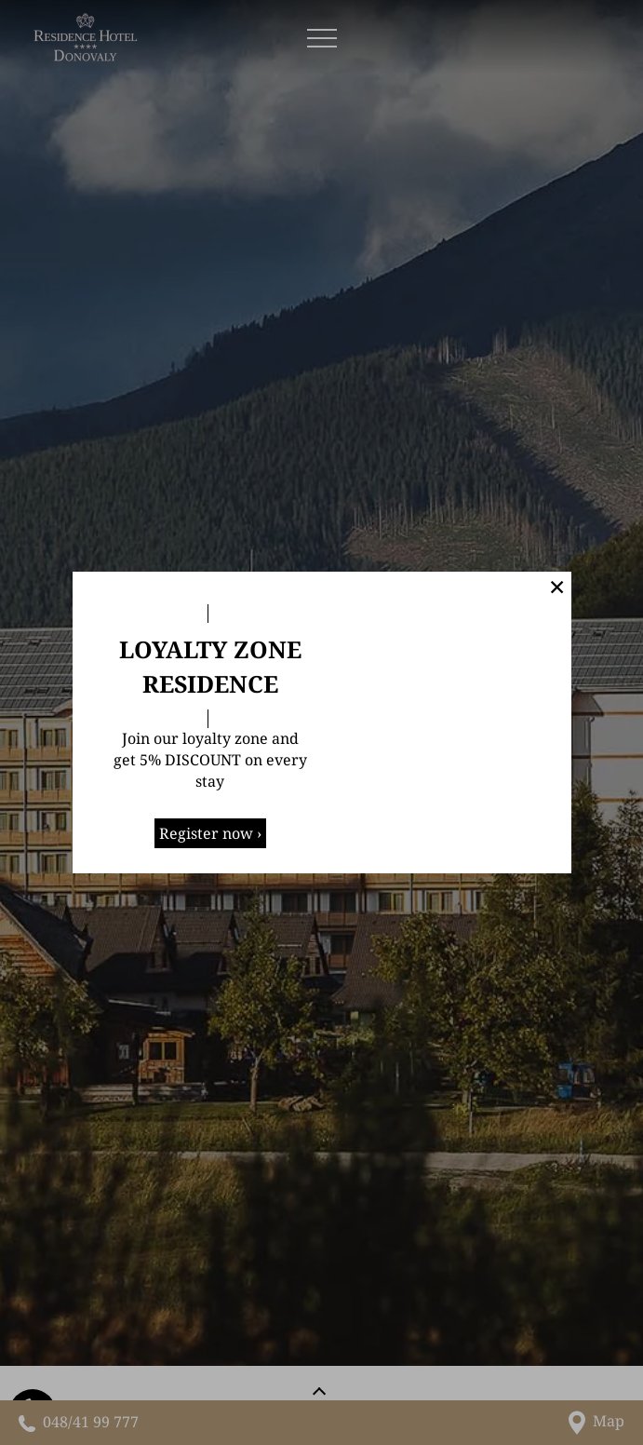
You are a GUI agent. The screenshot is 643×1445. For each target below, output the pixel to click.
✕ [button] (557, 586)
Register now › (210, 833)
